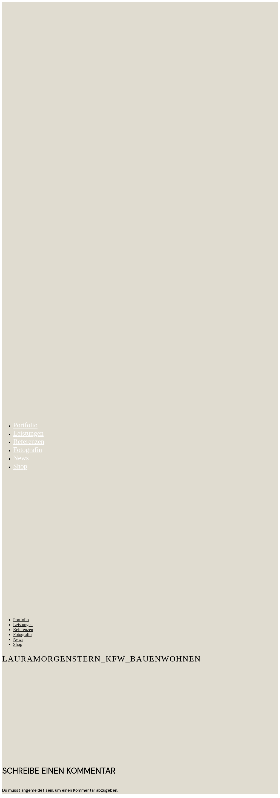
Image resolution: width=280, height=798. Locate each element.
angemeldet (32, 790)
